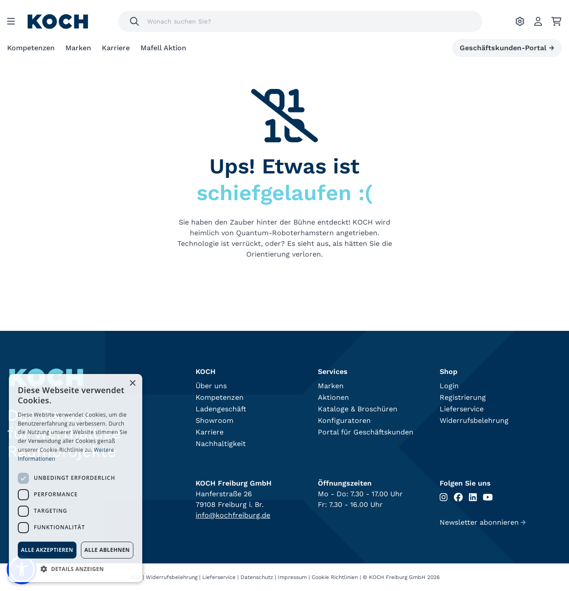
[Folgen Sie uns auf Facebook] (458, 497)
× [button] (132, 383)
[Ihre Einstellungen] (520, 21)
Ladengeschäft (221, 409)
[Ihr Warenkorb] (556, 21)
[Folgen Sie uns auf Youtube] (488, 497)
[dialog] (75, 478)
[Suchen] (134, 21)
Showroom (214, 420)
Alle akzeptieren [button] (47, 550)
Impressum (292, 577)
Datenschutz (256, 577)
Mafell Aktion (163, 48)
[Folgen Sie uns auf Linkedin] (473, 497)
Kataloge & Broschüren (357, 409)
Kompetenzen (31, 48)
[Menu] (11, 21)
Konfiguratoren (344, 420)
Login (449, 386)
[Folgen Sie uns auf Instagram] (444, 497)
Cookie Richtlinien (335, 577)
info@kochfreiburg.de (233, 515)
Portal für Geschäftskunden (365, 432)
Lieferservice (462, 409)
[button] (75, 568)
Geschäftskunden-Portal (507, 48)
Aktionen (333, 397)
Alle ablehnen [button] (107, 550)
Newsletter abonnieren (483, 522)
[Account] (538, 21)
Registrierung (463, 397)
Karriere (116, 48)
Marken (78, 48)
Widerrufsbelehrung (474, 420)
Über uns (211, 386)
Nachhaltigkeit (221, 443)
